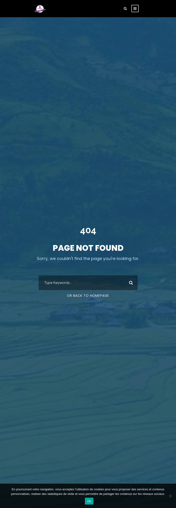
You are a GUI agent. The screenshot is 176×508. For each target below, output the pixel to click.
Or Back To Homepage (88, 295)
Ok (89, 501)
